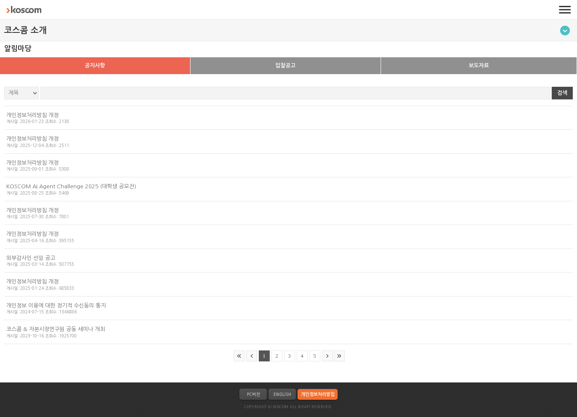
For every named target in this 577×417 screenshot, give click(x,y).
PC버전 (253, 394)
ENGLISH (282, 394)
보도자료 (479, 65)
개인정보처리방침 (318, 394)
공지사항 (95, 65)
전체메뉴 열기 (565, 9)
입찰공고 (285, 65)
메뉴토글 (565, 30)
